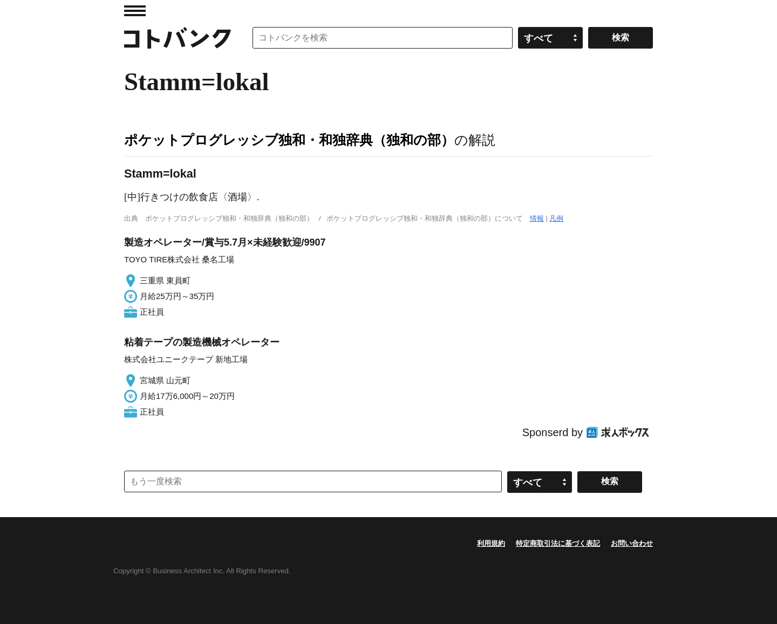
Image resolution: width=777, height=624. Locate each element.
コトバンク (177, 38)
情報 (537, 218)
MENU (135, 11)
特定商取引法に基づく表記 (558, 543)
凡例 (556, 218)
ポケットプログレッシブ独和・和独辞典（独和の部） (289, 139)
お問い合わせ (632, 543)
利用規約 (491, 543)
